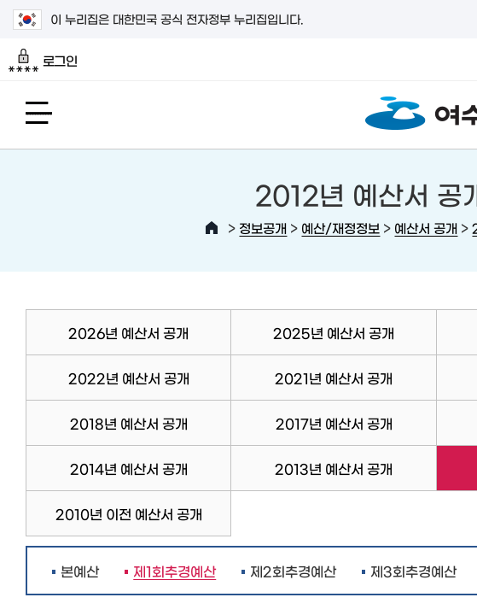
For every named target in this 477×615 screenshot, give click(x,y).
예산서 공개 (425, 227)
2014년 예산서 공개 (129, 468)
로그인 (43, 61)
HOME (211, 228)
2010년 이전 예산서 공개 (128, 513)
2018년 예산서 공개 (129, 423)
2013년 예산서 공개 (334, 468)
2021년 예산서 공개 (334, 377)
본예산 (80, 570)
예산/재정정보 (340, 227)
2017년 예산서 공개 (334, 423)
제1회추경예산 (170, 570)
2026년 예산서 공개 (128, 332)
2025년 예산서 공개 (333, 332)
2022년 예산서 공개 (128, 377)
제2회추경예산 (293, 570)
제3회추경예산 (413, 570)
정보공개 (263, 227)
